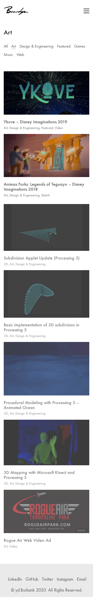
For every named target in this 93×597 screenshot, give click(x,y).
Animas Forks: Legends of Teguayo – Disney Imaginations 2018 (44, 188)
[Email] (81, 579)
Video (59, 128)
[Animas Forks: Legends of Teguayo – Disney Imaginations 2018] (46, 156)
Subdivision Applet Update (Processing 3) (42, 260)
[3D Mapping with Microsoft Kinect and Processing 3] (46, 444)
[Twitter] (47, 579)
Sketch (45, 196)
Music (8, 54)
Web (20, 54)
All (6, 46)
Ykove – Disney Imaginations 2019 (35, 122)
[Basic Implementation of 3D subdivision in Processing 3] (46, 296)
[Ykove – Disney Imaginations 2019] (46, 93)
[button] (86, 10)
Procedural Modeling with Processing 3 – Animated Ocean (41, 408)
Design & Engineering (36, 46)
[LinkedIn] (15, 579)
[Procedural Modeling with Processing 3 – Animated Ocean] (46, 371)
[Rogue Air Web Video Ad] (46, 513)
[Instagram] (65, 579)
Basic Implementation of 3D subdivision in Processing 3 (41, 330)
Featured (63, 46)
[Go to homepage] (16, 10)
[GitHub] (32, 579)
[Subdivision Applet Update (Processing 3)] (46, 229)
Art (13, 46)
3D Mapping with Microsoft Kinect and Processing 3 (39, 477)
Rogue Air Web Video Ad (27, 542)
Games (79, 46)
